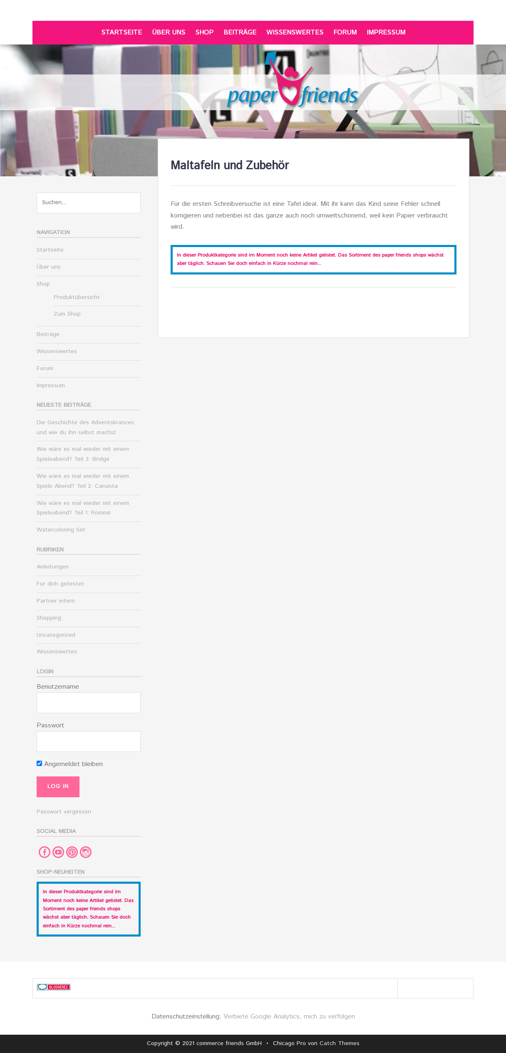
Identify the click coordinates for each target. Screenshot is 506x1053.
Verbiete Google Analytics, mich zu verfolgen (289, 1016)
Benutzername (58, 687)
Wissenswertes (294, 32)
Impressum (386, 32)
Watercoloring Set (61, 530)
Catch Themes (340, 1043)
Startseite (121, 32)
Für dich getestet (60, 584)
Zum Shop (67, 314)
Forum (345, 32)
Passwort (50, 725)
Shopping (49, 618)
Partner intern (56, 601)
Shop (204, 32)
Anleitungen (53, 567)
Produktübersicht (77, 297)
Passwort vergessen (64, 812)
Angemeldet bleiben (70, 764)
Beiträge (239, 32)
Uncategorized (56, 635)
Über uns (168, 32)
